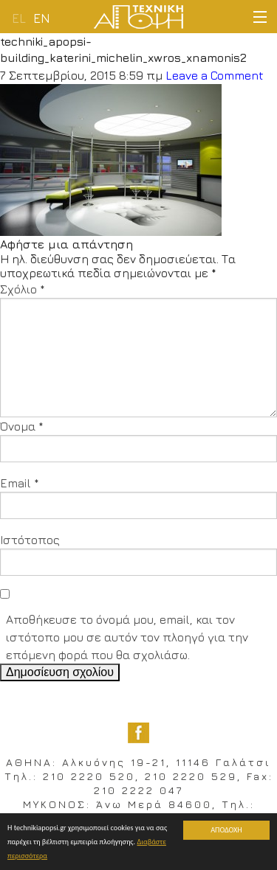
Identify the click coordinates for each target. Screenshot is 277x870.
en (41, 18)
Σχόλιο (22, 289)
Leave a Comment (214, 75)
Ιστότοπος (30, 539)
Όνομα (22, 426)
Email (19, 483)
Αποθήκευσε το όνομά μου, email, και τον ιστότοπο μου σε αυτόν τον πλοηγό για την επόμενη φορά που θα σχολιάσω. (127, 637)
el (19, 18)
